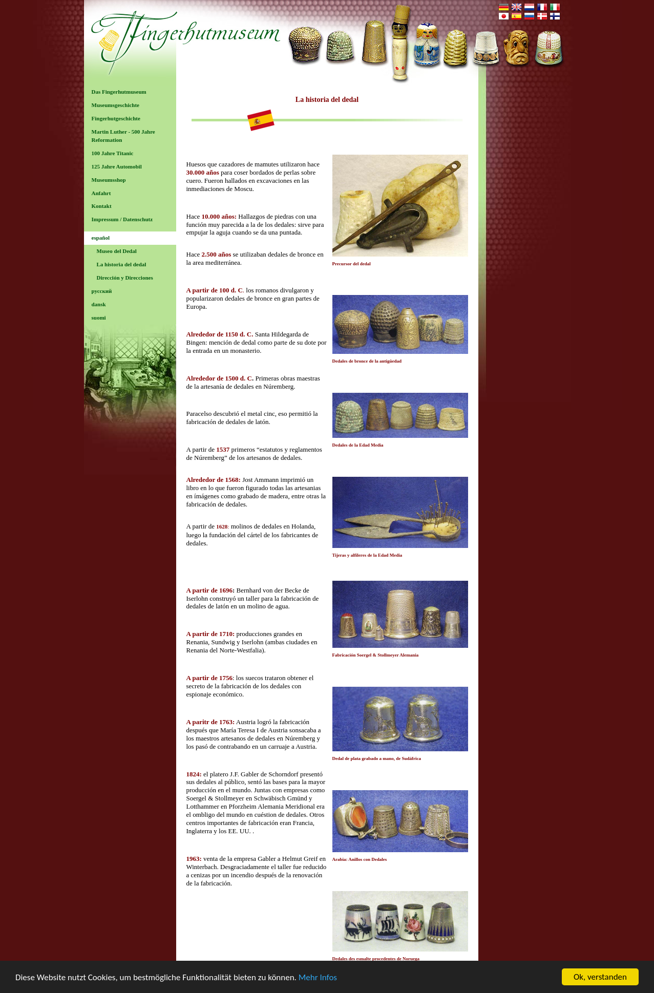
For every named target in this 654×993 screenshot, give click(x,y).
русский (102, 291)
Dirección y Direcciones (125, 277)
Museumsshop (109, 180)
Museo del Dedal (117, 251)
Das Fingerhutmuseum (119, 92)
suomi (99, 317)
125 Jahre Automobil (117, 166)
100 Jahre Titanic (113, 153)
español (101, 238)
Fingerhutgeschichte (116, 118)
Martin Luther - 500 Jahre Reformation (123, 136)
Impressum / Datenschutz (122, 219)
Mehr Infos (318, 977)
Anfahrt (101, 193)
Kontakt (102, 206)
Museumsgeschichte (116, 105)
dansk (99, 304)
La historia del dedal (121, 264)
